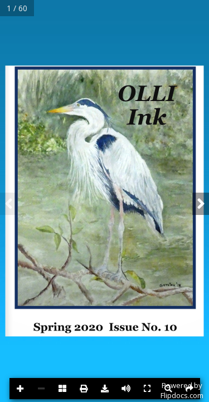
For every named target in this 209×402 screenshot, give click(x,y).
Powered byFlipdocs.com (182, 390)
